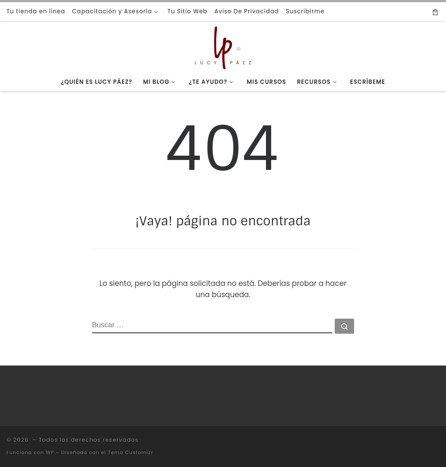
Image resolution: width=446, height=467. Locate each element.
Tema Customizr (130, 452)
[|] (222, 47)
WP (50, 452)
